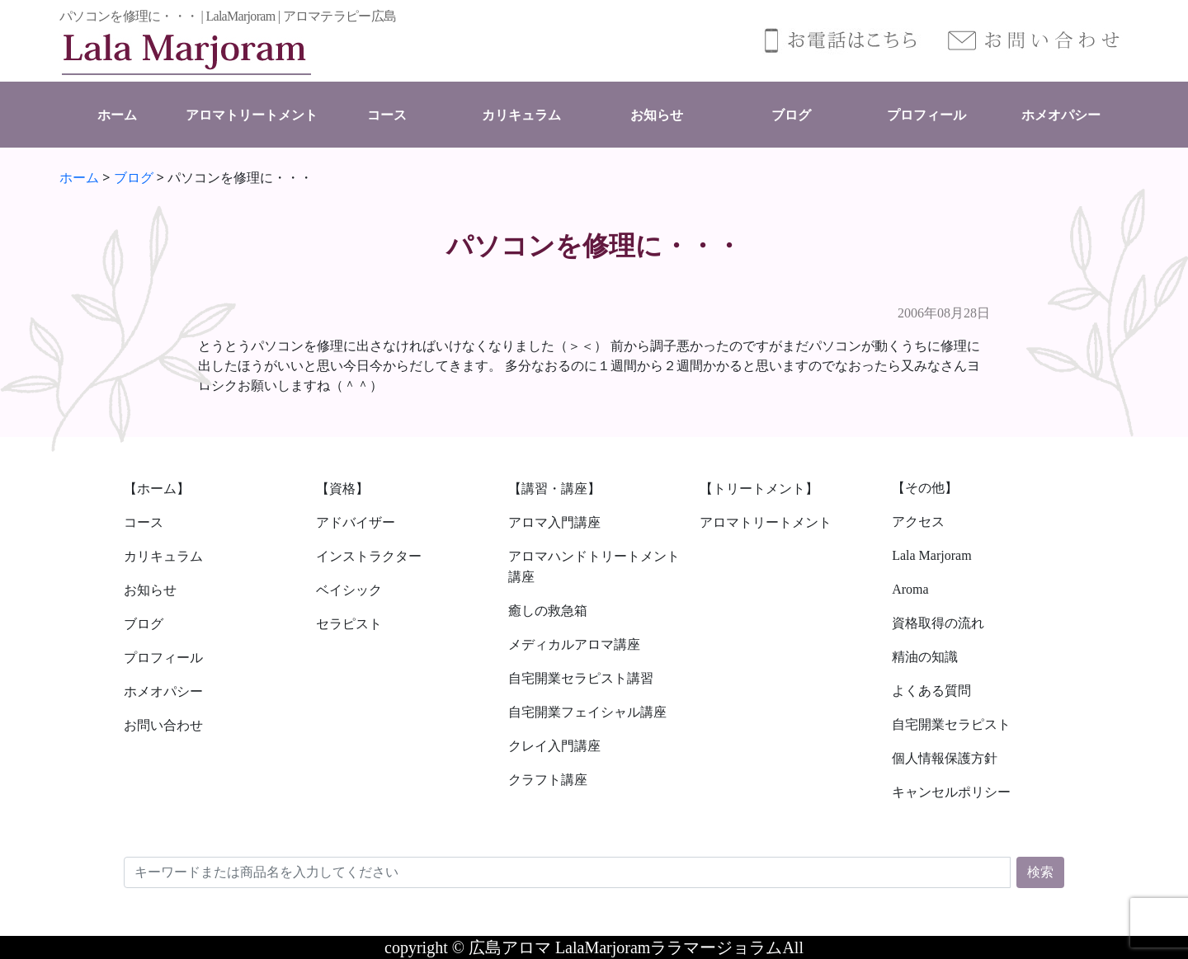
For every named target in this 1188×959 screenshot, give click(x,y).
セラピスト (349, 624)
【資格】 (342, 489)
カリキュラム (521, 115)
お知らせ (656, 115)
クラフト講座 (547, 780)
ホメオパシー (1061, 115)
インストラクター (369, 556)
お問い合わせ (163, 725)
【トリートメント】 (759, 489)
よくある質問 (931, 691)
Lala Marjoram (931, 555)
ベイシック (349, 590)
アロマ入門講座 (554, 522)
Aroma (910, 589)
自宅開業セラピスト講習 (580, 678)
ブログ (791, 115)
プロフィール (926, 115)
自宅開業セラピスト (951, 724)
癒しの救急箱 (547, 611)
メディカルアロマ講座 (574, 644)
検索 (1040, 872)
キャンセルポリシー (951, 792)
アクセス (918, 522)
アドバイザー (355, 522)
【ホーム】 (157, 489)
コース (387, 115)
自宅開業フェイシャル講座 (587, 712)
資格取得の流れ (938, 623)
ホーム (117, 115)
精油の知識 (925, 657)
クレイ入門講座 (554, 746)
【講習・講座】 (554, 489)
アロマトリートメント (252, 115)
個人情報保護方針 (944, 758)
